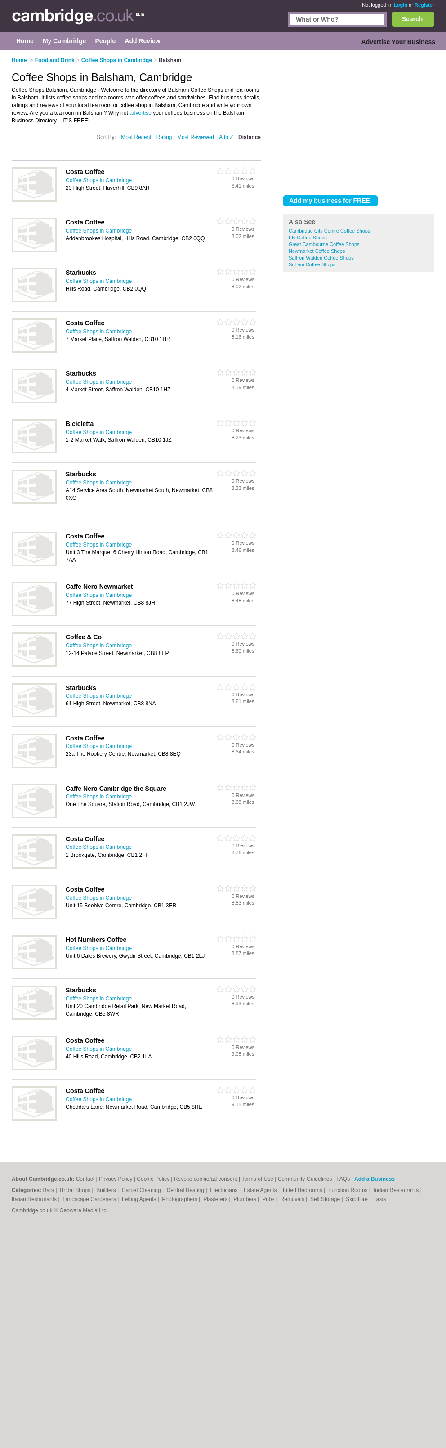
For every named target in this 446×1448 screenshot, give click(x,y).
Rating (164, 137)
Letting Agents (139, 1199)
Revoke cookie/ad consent (205, 1179)
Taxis (380, 1199)
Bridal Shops (76, 1190)
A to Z (226, 137)
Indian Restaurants (397, 1190)
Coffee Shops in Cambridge (99, 180)
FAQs (343, 1179)
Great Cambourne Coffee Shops (324, 244)
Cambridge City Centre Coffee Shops (329, 230)
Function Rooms (348, 1190)
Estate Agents (261, 1190)
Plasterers (216, 1199)
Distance (249, 137)
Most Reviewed (195, 137)
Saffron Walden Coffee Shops (321, 257)
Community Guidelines (305, 1179)
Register (424, 5)
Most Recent (136, 137)
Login (400, 5)
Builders (106, 1190)
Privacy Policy (116, 1179)
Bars (49, 1190)
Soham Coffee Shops (312, 264)
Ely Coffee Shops (308, 237)
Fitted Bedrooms (303, 1190)
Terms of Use (257, 1179)
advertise (140, 113)
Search (412, 18)
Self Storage (325, 1199)
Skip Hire (357, 1199)
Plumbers (245, 1199)
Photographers (180, 1199)
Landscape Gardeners (89, 1199)
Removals (293, 1199)
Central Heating (186, 1190)
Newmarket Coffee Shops (317, 251)
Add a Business (374, 1179)
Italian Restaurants (35, 1199)
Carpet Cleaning (142, 1190)
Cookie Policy (153, 1179)
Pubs (269, 1199)
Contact (85, 1179)
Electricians (224, 1190)
